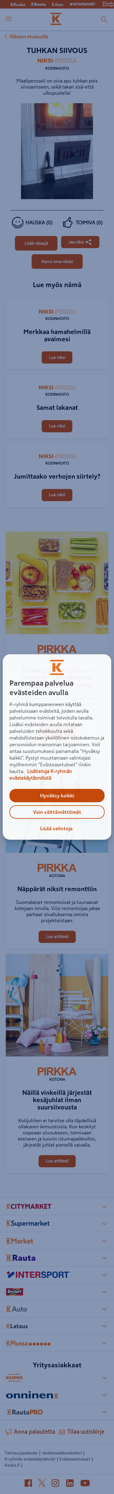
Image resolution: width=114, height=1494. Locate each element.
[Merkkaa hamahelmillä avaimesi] (57, 299)
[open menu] (8, 19)
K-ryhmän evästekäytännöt (30, 1459)
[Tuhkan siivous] (36, 243)
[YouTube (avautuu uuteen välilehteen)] (85, 1484)
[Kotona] (57, 652)
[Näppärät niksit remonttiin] (57, 802)
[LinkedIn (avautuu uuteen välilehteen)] (70, 1484)
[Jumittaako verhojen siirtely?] (57, 444)
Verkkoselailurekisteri (62, 1453)
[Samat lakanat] (57, 375)
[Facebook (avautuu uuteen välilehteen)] (28, 1484)
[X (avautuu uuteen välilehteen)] (42, 1484)
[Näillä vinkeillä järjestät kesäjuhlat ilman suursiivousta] (57, 1006)
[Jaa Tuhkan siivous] (80, 242)
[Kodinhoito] (57, 66)
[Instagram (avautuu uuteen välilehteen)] (55, 1484)
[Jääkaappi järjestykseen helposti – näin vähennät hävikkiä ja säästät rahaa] (57, 584)
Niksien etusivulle (25, 36)
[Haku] (104, 19)
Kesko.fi (12, 1465)
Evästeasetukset (75, 1459)
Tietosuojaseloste (21, 1453)
